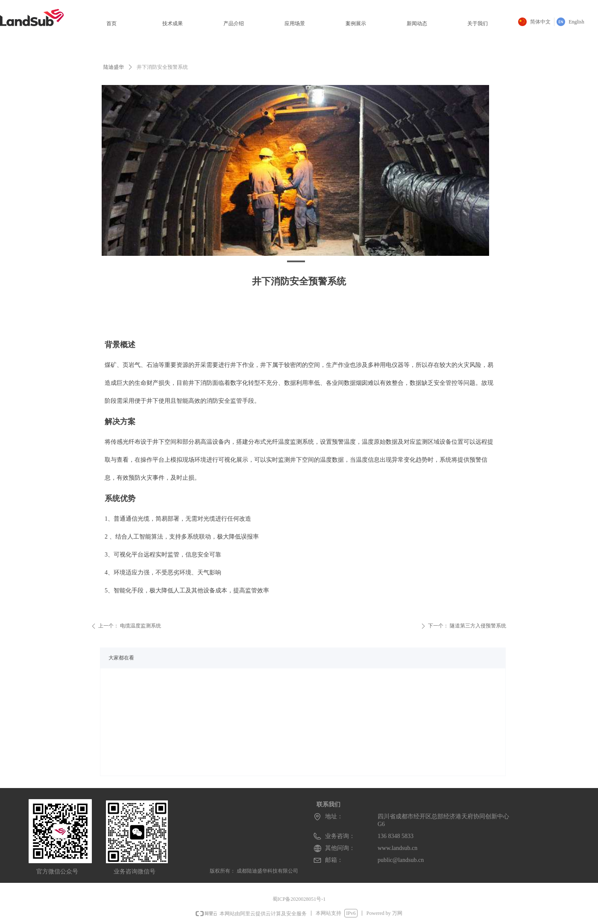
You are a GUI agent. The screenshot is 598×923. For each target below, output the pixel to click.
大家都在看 (121, 658)
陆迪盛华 (113, 67)
